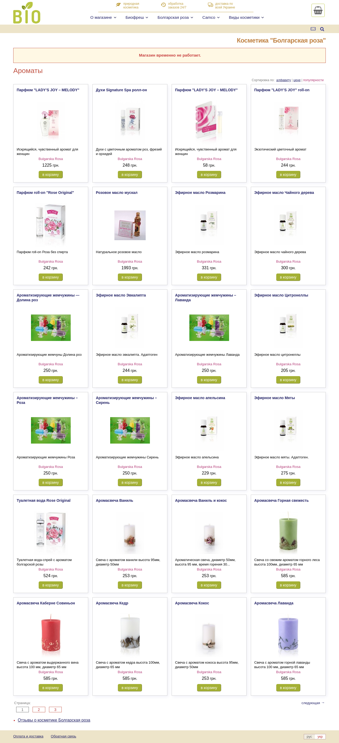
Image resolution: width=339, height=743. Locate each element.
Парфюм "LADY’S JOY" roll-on (282, 90)
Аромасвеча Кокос (192, 603)
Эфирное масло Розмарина (200, 192)
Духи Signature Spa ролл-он (121, 90)
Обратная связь (63, 736)
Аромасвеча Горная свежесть (281, 500)
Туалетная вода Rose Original (43, 500)
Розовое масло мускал (116, 192)
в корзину (50, 174)
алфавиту (283, 80)
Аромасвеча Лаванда (273, 603)
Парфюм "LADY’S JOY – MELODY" (48, 90)
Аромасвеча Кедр (112, 603)
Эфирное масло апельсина (200, 398)
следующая (313, 703)
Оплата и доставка (28, 736)
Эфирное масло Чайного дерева (284, 192)
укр (320, 737)
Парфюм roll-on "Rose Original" (45, 192)
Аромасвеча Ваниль (114, 500)
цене (297, 80)
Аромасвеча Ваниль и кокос (201, 500)
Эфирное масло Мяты (274, 398)
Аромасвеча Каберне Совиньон (46, 603)
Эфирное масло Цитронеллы (281, 295)
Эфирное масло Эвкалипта (121, 295)
